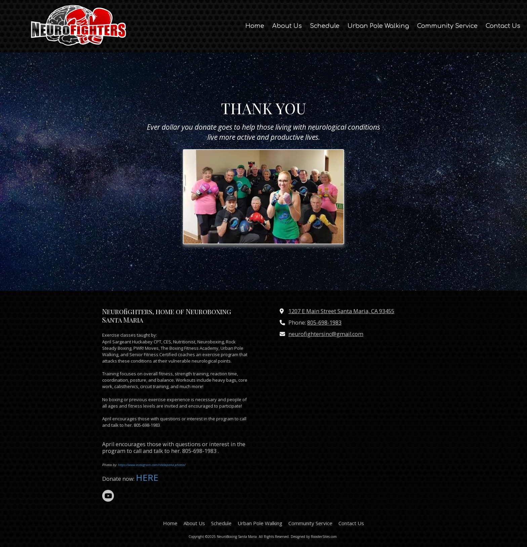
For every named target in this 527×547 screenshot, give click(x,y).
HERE (148, 477)
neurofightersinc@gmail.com (325, 334)
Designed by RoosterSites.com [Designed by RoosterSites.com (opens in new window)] (314, 536)
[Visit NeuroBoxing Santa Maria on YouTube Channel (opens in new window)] (108, 496)
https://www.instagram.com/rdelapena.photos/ (152, 465)
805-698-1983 (324, 322)
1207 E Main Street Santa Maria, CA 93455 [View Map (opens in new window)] (341, 311)
